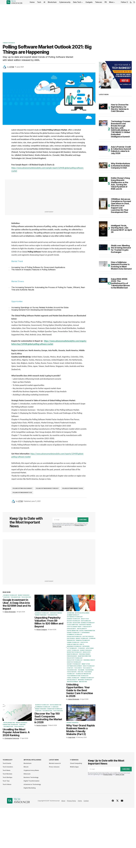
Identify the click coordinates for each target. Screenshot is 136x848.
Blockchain (76, 622)
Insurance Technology (74, 646)
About (63, 801)
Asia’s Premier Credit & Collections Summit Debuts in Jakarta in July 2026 (121, 150)
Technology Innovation (83, 673)
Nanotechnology (72, 654)
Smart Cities (86, 664)
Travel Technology (73, 677)
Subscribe (83, 519)
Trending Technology (87, 677)
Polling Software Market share (72, 488)
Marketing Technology (74, 652)
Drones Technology (73, 632)
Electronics (71, 638)
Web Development (72, 681)
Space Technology (89, 666)
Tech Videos (88, 671)
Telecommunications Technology (77, 675)
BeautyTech (85, 618)
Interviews (85, 646)
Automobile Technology (75, 616)
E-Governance (85, 632)
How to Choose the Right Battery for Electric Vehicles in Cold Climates (120, 108)
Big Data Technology (73, 620)
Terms (80, 801)
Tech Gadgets (87, 668)
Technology (71, 673)
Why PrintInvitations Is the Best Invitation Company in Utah (120, 165)
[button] (130, 2)
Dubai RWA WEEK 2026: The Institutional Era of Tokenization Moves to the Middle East (120, 283)
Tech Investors (15, 597)
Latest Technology (73, 650)
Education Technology (74, 636)
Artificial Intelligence (82, 613)
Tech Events (78, 668)
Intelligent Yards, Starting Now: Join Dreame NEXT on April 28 (121, 228)
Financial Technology (83, 640)
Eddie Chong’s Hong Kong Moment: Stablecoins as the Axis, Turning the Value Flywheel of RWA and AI (120, 183)
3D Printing (70, 613)
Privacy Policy (79, 525)
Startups (6, 597)
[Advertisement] (67, 21)
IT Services (81, 648)
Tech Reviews (89, 669)
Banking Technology (73, 618)
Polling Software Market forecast (47, 488)
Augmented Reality (73, 614)
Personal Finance (84, 654)
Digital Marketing (72, 630)
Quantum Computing (84, 656)
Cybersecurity (87, 626)
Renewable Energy (89, 660)
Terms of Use (57, 526)
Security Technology (74, 664)
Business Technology (10, 595)
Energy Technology (82, 638)
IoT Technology (72, 648)
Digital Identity (82, 628)
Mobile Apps (86, 652)
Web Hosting (83, 681)
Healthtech (84, 642)
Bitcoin (69, 622)
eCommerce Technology (74, 634)
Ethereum (92, 638)
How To (81, 644)
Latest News (90, 648)
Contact (86, 801)
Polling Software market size (22, 492)
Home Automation (73, 644)
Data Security (71, 628)
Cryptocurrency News (74, 626)
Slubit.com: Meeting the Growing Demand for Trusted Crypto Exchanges (121, 248)
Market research (9, 42)
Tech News (81, 669)
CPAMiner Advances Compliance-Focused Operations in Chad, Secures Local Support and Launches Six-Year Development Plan (121, 205)
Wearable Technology (85, 679)
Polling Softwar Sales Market (22, 488)
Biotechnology (86, 620)
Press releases (72, 656)
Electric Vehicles (88, 636)
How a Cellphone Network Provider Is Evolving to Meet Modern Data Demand (121, 265)
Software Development (74, 666)
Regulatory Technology (75, 660)
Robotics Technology (74, 662)
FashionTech (71, 640)
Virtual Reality (72, 679)
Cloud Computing (72, 624)
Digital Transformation (87, 630)
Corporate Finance (56, 613)
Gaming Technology (73, 642)
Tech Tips (80, 671)
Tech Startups (26, 597)
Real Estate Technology (74, 658)
